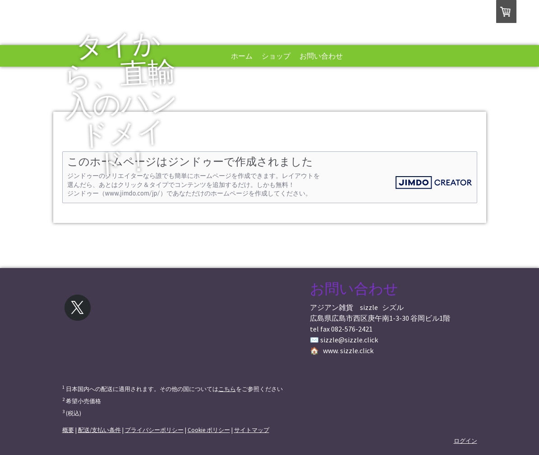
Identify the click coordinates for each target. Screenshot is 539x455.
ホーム (242, 55)
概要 (68, 429)
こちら (227, 388)
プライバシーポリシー (154, 429)
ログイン (465, 440)
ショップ (276, 55)
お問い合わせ (321, 55)
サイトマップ (251, 429)
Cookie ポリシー (209, 429)
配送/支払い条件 (99, 429)
